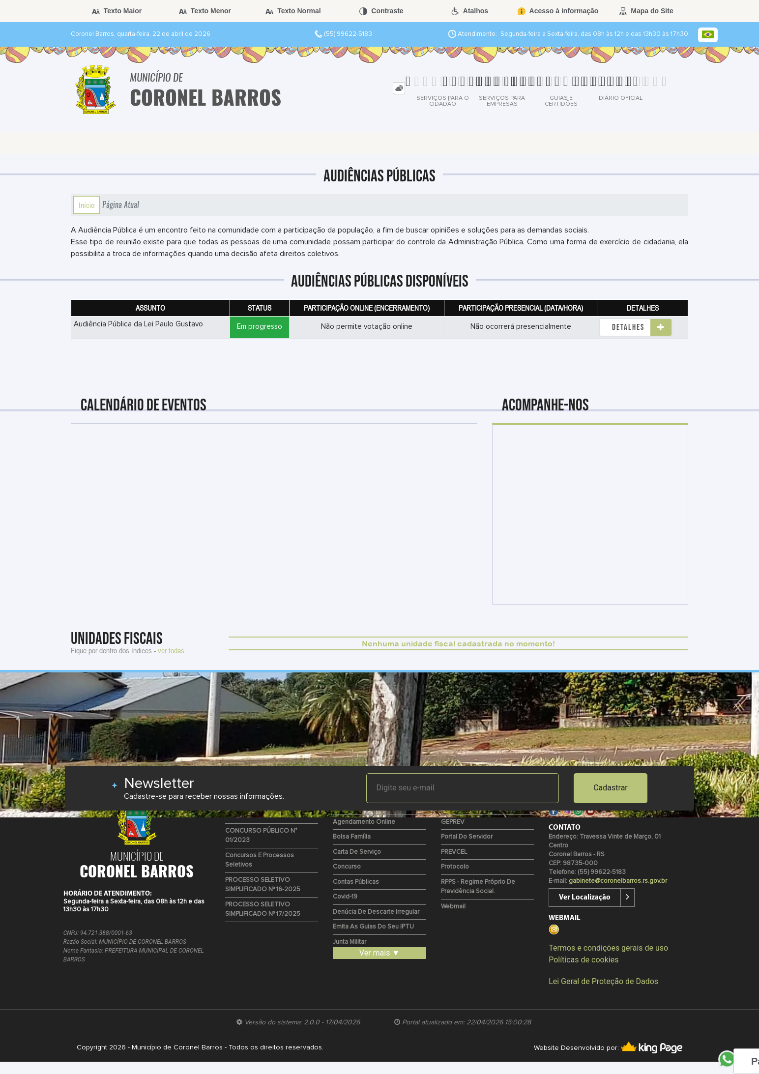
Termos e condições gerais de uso (608, 948)
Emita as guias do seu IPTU (373, 927)
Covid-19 (345, 897)
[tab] (399, 88)
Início (86, 205)
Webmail (453, 906)
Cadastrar (610, 787)
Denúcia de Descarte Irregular (376, 912)
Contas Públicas (356, 882)
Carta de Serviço (357, 852)
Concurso (347, 867)
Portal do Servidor (467, 837)
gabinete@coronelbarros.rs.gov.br (618, 881)
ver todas (171, 650)
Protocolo (455, 867)
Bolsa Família (352, 837)
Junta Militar (349, 942)
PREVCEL (454, 852)
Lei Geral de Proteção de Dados (603, 981)
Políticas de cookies (583, 959)
